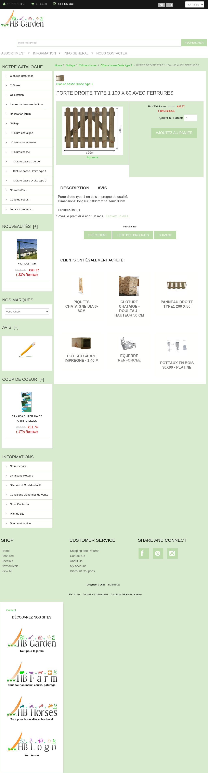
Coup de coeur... (18, 199)
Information (44, 53)
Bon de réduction (18, 523)
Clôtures (27, 85)
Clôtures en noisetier (27, 142)
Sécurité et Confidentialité (23, 485)
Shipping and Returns (84, 550)
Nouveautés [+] (20, 226)
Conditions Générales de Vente (27, 494)
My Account (78, 566)
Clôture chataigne (27, 133)
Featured (7, 556)
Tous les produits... (19, 209)
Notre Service (16, 466)
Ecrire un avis (27, 363)
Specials (7, 561)
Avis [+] (10, 327)
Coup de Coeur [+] (23, 379)
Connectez (14, 3)
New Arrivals (9, 566)
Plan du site (15, 513)
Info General (76, 53)
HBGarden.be (113, 584)
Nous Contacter (111, 53)
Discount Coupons (82, 571)
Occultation (27, 95)
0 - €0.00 (39, 3)
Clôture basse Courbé (27, 161)
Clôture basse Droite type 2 (27, 182)
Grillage (70, 65)
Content (11, 610)
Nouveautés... (16, 190)
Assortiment (13, 53)
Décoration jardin (27, 114)
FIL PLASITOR (27, 263)
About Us (76, 561)
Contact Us (77, 556)
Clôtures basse (87, 65)
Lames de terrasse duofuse (27, 106)
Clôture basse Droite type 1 (116, 65)
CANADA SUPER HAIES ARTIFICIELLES (27, 417)
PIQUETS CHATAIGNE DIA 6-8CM (81, 306)
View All (6, 571)
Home (58, 65)
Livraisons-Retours (19, 475)
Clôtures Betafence (27, 76)
